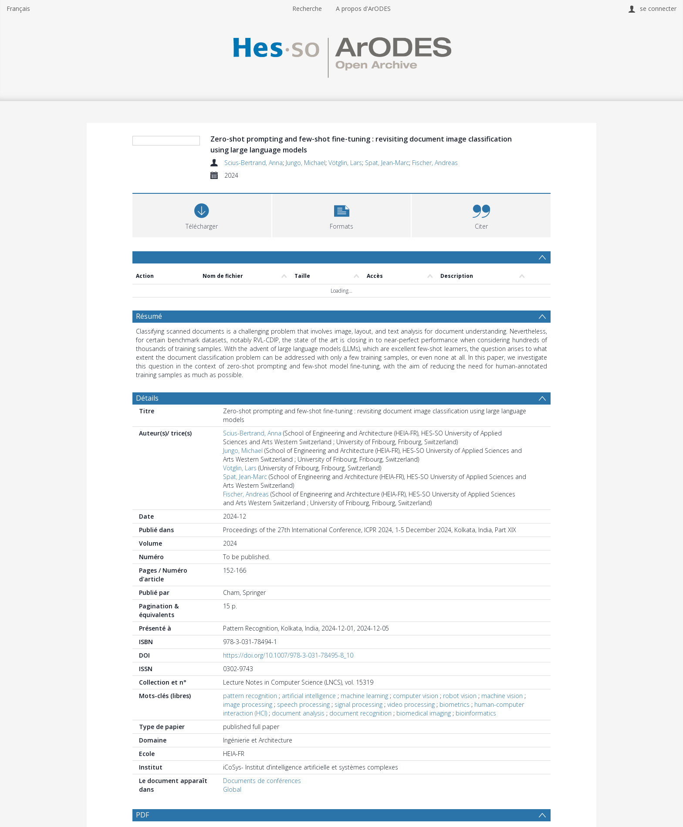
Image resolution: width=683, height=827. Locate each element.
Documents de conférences (262, 780)
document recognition (360, 713)
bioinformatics (476, 713)
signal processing (358, 704)
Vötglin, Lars (345, 163)
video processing (411, 704)
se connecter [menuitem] (658, 8)
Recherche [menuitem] (307, 8)
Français (18, 8)
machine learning (364, 696)
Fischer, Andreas (435, 163)
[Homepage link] (341, 55)
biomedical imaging (423, 713)
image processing (247, 704)
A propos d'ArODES (363, 8)
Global (232, 789)
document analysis (298, 713)
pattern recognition (250, 696)
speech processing (303, 704)
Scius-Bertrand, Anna (253, 163)
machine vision (502, 696)
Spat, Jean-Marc (387, 163)
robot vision (460, 696)
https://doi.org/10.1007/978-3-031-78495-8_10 (288, 655)
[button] (341, 214)
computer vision (415, 696)
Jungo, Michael (305, 163)
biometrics (455, 704)
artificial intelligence (309, 696)
